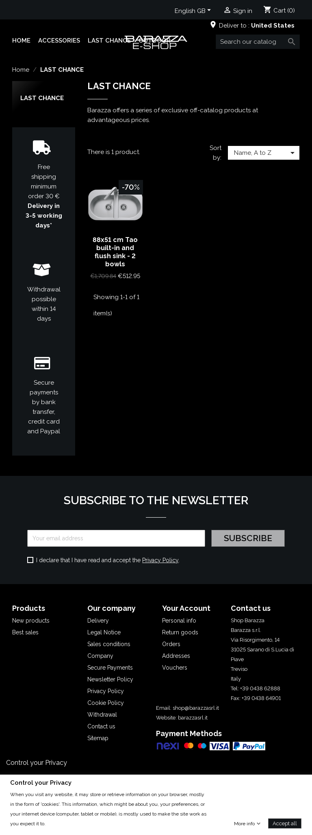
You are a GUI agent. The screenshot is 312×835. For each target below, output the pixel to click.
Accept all (285, 823)
